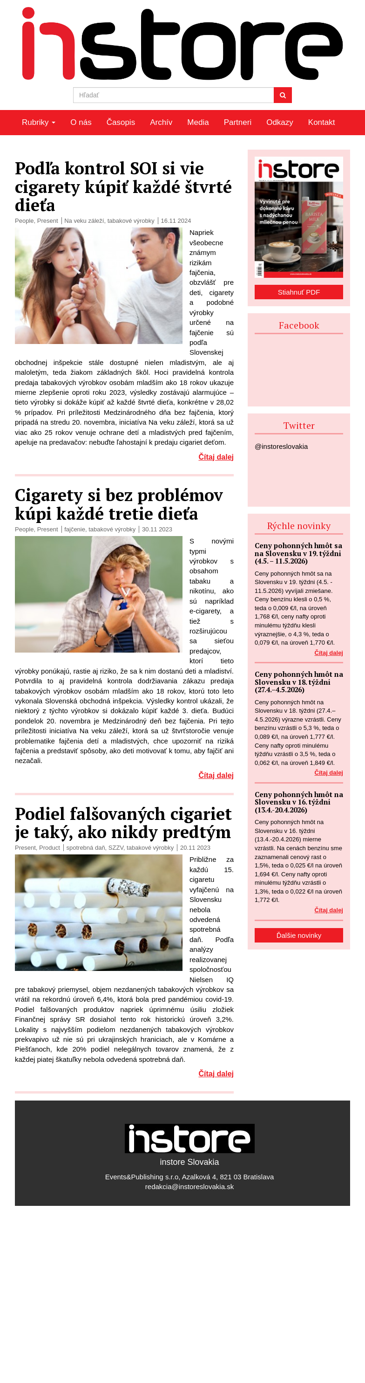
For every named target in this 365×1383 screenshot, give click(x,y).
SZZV (115, 847)
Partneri (238, 122)
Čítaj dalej (216, 457)
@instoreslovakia (281, 446)
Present (47, 220)
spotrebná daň (85, 847)
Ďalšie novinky (299, 935)
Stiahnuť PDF (299, 292)
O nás (80, 122)
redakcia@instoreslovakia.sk (189, 1186)
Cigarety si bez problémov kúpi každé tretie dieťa (119, 504)
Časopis (121, 122)
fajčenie (74, 529)
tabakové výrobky (131, 220)
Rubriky (38, 122)
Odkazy (279, 122)
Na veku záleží (84, 220)
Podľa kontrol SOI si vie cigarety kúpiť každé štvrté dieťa (123, 186)
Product (49, 847)
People (24, 220)
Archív (161, 122)
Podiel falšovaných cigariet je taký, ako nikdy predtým (123, 823)
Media (198, 122)
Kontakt (321, 122)
